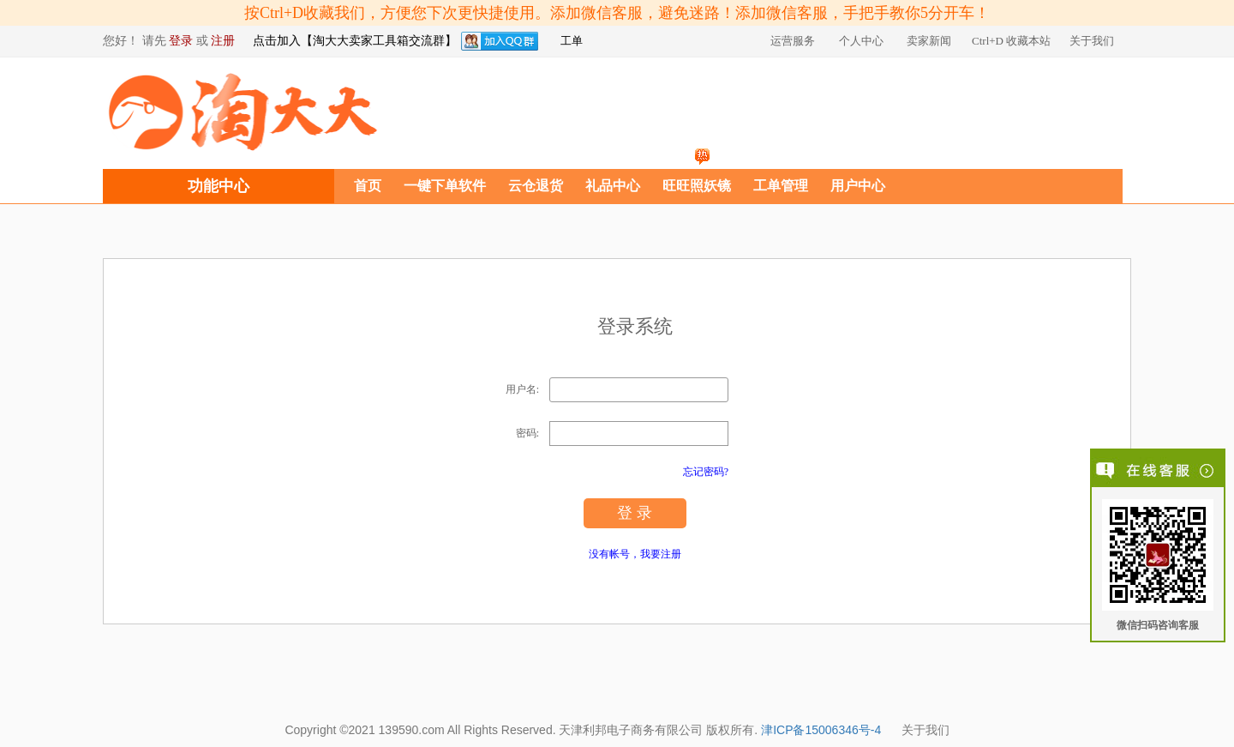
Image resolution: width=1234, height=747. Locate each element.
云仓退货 (535, 185)
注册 (223, 40)
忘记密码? (705, 472)
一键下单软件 (445, 185)
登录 (181, 40)
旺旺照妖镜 (696, 185)
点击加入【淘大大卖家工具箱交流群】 (355, 40)
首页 (367, 185)
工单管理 (780, 185)
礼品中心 (612, 185)
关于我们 (925, 730)
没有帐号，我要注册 (635, 554)
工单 (571, 40)
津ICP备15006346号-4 (821, 730)
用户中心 (857, 185)
